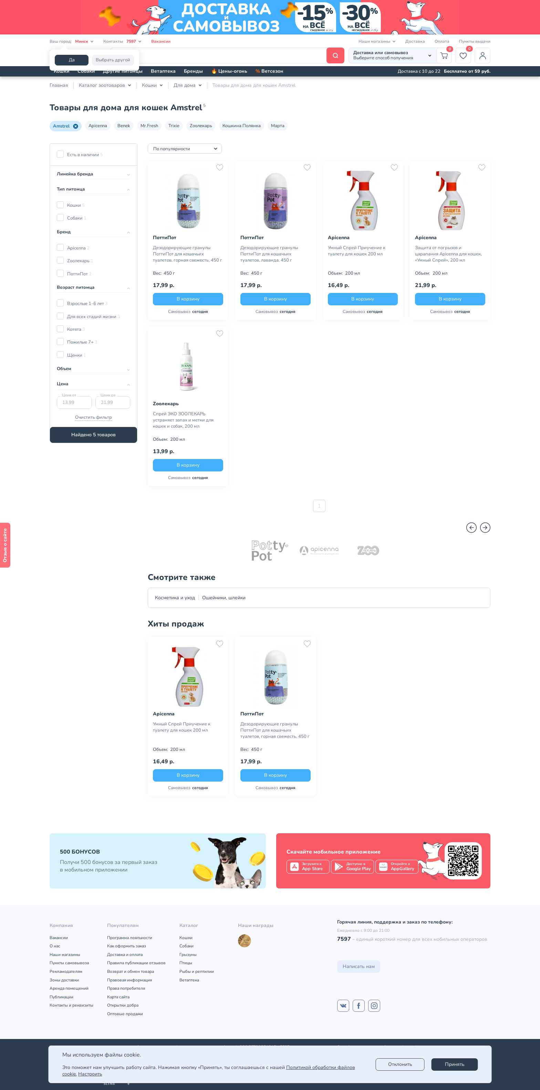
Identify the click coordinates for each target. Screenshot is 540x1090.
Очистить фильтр (93, 417)
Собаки (86, 71)
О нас (55, 946)
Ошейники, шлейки (224, 597)
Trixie (173, 126)
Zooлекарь (201, 126)
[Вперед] (485, 527)
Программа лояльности (129, 937)
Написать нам (359, 966)
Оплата (442, 41)
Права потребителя (126, 988)
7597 (344, 939)
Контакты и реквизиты (71, 1005)
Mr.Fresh (149, 126)
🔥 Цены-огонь (229, 71)
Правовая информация (129, 980)
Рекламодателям (66, 971)
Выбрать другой (113, 60)
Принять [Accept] (455, 1064)
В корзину (188, 299)
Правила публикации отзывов (136, 963)
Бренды (193, 71)
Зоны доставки (64, 980)
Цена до (108, 395)
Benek (123, 126)
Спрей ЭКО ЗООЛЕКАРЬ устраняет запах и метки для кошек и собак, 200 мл (183, 420)
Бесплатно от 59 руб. (467, 71)
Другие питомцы (123, 71)
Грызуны (188, 954)
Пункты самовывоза (69, 963)
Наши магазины (65, 954)
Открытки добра (122, 1005)
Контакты (122, 41)
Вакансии (160, 41)
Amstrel (65, 126)
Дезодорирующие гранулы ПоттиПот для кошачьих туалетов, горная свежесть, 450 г (187, 254)
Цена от (69, 395)
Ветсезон (269, 71)
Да (72, 60)
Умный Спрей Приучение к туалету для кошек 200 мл (356, 251)
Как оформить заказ (126, 946)
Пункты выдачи (474, 41)
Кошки (61, 71)
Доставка (415, 41)
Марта (277, 126)
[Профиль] (482, 55)
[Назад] (471, 527)
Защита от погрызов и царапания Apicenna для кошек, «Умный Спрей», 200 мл (448, 254)
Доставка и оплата (125, 954)
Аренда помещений (69, 988)
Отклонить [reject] (400, 1064)
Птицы (185, 963)
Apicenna (98, 126)
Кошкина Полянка (241, 126)
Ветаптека (163, 71)
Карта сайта (118, 997)
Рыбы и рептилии (196, 971)
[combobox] (185, 148)
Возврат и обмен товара (130, 971)
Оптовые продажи (125, 1014)
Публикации (61, 997)
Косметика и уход (175, 597)
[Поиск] (227, 55)
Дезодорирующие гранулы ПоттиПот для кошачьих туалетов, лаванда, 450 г (269, 254)
